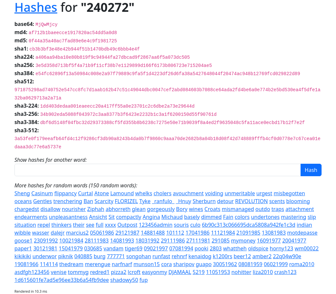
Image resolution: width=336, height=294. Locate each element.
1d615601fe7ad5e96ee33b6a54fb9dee (61, 280)
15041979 (71, 248)
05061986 (102, 232)
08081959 (250, 264)
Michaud (172, 216)
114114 (49, 264)
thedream (71, 264)
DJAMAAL (179, 272)
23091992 (46, 240)
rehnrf (179, 256)
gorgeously (161, 209)
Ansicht (98, 216)
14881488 (153, 232)
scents (277, 201)
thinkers (62, 224)
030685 (93, 248)
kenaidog (199, 256)
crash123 (285, 272)
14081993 (122, 240)
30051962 (225, 264)
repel (43, 224)
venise (59, 272)
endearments (31, 216)
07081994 (181, 248)
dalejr (58, 232)
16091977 (269, 240)
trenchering (67, 201)
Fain (228, 216)
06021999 (276, 264)
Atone (101, 193)
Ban (88, 201)
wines (196, 209)
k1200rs (222, 256)
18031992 (147, 240)
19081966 (26, 264)
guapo (204, 264)
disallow (50, 209)
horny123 (281, 248)
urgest (264, 193)
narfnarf (122, 264)
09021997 (156, 248)
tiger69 (133, 248)
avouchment (188, 193)
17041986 (197, 232)
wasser (41, 232)
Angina (151, 216)
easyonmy (154, 272)
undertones (265, 216)
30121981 (45, 248)
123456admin (156, 224)
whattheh (235, 248)
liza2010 (263, 272)
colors (242, 216)
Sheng (22, 193)
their (78, 224)
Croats (212, 209)
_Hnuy (183, 201)
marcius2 (77, 232)
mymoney (243, 240)
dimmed (211, 216)
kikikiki (22, 256)
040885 (83, 256)
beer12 (242, 256)
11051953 (218, 272)
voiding (214, 193)
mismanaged (238, 209)
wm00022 (307, 248)
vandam (114, 248)
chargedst (26, 209)
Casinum (42, 193)
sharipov (184, 264)
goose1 (23, 240)
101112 (175, 232)
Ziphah (95, 209)
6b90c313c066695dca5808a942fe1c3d (248, 224)
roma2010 (301, 264)
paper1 (23, 248)
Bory (182, 209)
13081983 (274, 232)
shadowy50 (124, 280)
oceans (23, 201)
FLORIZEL (126, 201)
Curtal (85, 193)
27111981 (198, 240)
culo (195, 224)
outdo (262, 209)
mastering (293, 216)
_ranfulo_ (163, 201)
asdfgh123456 (32, 272)
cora (166, 264)
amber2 (262, 256)
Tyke (145, 201)
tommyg (78, 272)
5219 (199, 272)
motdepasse (302, 232)
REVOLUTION (251, 201)
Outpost (127, 224)
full (100, 224)
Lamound (122, 193)
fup (143, 280)
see (90, 224)
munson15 (147, 264)
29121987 (127, 232)
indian (304, 224)
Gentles (42, 201)
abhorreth (118, 209)
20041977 (294, 240)
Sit (112, 216)
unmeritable (240, 193)
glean (139, 209)
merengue (97, 264)
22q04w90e (287, 256)
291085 (221, 240)
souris (181, 224)
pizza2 (118, 272)
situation (25, 224)
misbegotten (289, 193)
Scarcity (103, 201)
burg (100, 256)
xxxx (110, 224)
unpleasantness (68, 216)
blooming (298, 201)
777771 (116, 256)
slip (311, 216)
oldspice (258, 248)
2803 (216, 248)
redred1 (99, 272)
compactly (128, 216)
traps (277, 209)
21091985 (248, 232)
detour (225, 201)
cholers (163, 193)
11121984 (223, 232)
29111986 (173, 240)
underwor (44, 256)
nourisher (74, 209)
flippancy (65, 193)
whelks (143, 193)
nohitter (241, 272)
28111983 (97, 240)
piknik (65, 256)
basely (192, 216)
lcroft (134, 272)
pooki (201, 248)
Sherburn (204, 201)
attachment (299, 209)
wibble (22, 232)
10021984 (71, 240)
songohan (138, 256)
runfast (161, 256)
